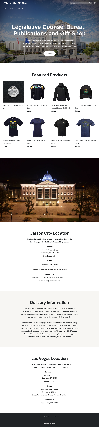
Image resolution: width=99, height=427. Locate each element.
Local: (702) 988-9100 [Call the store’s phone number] (49, 403)
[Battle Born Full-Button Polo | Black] (61, 133)
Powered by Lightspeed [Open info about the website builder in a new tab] (49, 423)
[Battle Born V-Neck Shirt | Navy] (37, 133)
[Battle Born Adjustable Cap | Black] (85, 97)
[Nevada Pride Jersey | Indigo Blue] (37, 97)
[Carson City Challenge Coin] (13, 97)
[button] (15, 3)
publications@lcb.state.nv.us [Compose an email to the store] (49, 281)
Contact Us (19, 8)
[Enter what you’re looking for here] (81, 3)
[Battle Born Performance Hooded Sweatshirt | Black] (61, 97)
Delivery (11, 8)
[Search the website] (90, 3)
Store (5, 8)
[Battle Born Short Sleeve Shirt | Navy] (13, 133)
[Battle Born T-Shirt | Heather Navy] (85, 133)
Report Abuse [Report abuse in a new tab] (49, 420)
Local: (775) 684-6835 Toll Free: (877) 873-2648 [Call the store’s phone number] (49, 278)
